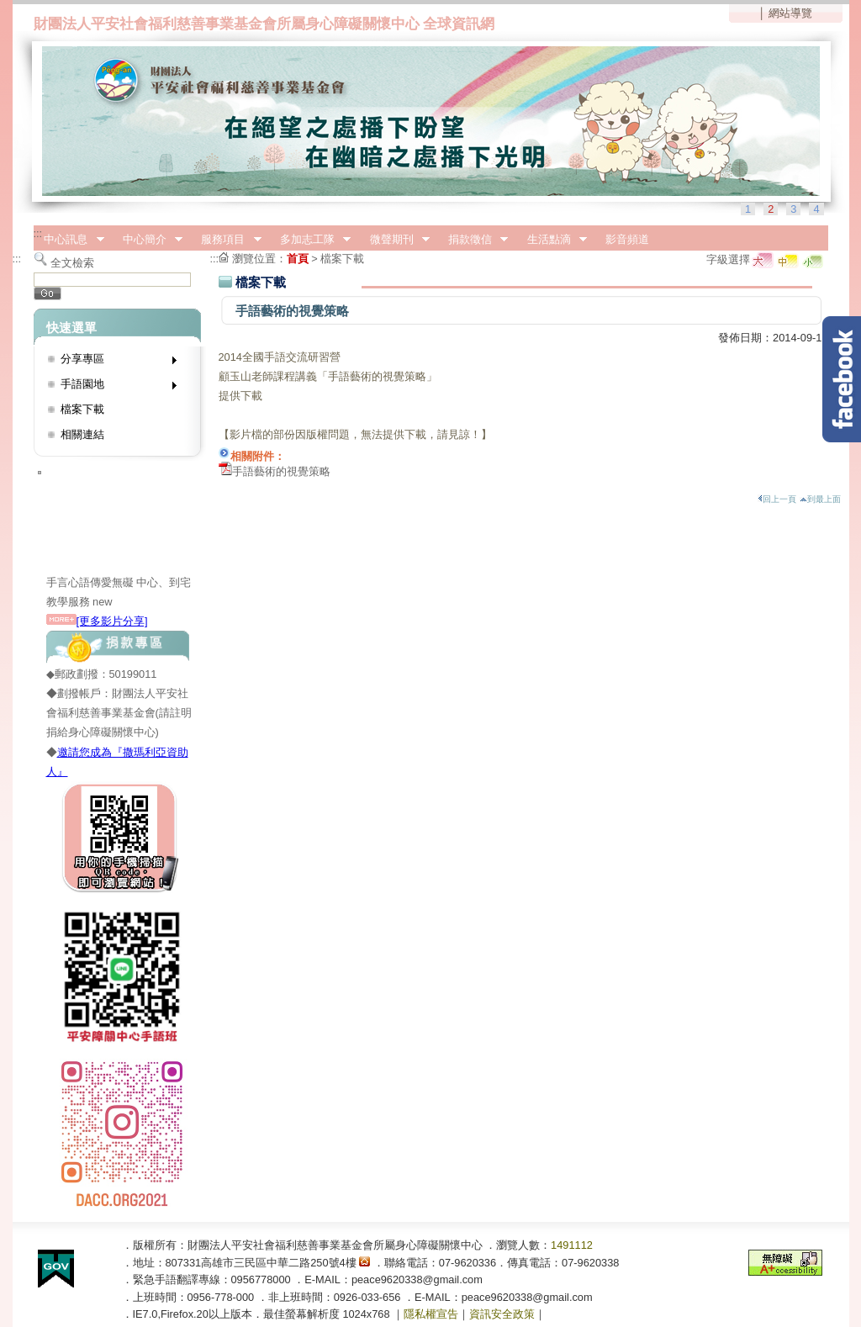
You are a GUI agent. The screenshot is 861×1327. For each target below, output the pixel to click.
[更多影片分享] (97, 621)
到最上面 (820, 499)
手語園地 (113, 387)
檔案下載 (82, 409)
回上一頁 (777, 499)
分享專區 (113, 362)
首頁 (298, 258)
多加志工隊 (310, 239)
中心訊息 (69, 239)
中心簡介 (147, 239)
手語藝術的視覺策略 (281, 471)
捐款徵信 (472, 239)
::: (38, 233)
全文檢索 (72, 262)
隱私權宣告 (431, 1314)
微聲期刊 (394, 239)
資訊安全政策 (502, 1314)
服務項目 (226, 239)
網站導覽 (790, 13)
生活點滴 (551, 239)
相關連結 (82, 434)
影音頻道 (627, 239)
